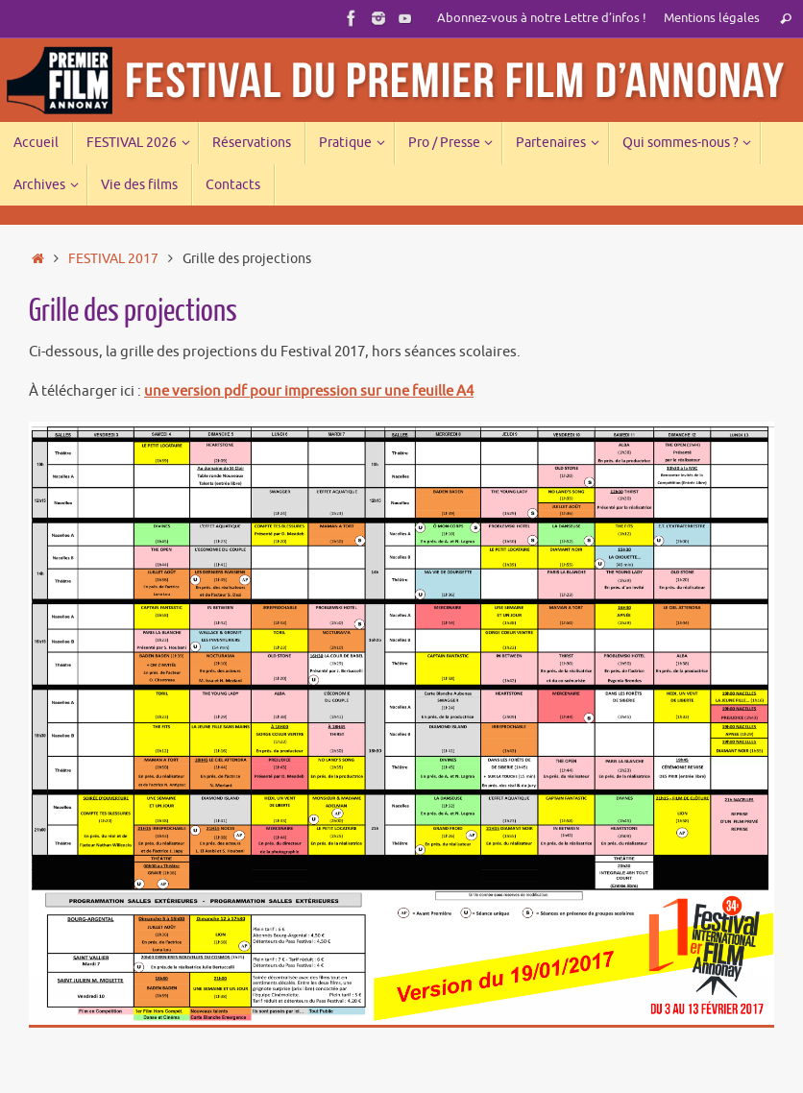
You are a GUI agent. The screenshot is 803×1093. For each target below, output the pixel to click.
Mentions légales (712, 18)
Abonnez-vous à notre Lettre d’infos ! (541, 18)
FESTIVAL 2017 (113, 259)
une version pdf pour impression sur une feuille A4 (309, 391)
